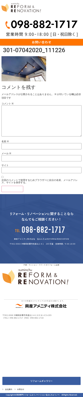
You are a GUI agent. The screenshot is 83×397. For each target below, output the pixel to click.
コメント (7, 103)
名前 (5, 141)
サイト (5, 165)
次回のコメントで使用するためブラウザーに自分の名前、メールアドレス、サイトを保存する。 (39, 181)
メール (6, 153)
